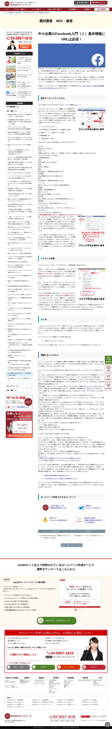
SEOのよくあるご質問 (54, 683)
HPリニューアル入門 (39, 683)
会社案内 (84, 720)
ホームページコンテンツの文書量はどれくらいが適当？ (20, 276)
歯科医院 (66, 685)
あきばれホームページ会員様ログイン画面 (42, 702)
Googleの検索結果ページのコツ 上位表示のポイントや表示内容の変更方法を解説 (19, 133)
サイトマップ (91, 720)
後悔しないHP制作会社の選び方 (25, 680)
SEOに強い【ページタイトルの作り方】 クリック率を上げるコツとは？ (19, 228)
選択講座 (20, 103)
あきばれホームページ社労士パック (15, 706)
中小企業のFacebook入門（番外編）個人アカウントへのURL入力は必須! (19, 369)
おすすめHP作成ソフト (40, 680)
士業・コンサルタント (69, 680)
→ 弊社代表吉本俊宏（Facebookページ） (56, 475)
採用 (65, 687)
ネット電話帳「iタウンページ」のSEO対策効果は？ (19, 319)
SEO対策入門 (23, 682)
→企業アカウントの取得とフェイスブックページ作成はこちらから (59, 458)
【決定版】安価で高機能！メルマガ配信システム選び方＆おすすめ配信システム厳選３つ (20, 211)
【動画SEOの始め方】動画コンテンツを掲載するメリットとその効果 (20, 163)
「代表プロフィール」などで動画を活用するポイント (20, 309)
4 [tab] (84, 610)
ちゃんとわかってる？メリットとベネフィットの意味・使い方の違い (24, 68)
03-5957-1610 (82, 2)
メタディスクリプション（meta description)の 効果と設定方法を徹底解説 (19, 128)
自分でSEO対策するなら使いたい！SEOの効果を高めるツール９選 (20, 205)
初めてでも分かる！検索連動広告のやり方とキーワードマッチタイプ (20, 200)
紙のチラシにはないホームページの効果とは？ (20, 145)
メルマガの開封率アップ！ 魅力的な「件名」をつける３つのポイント (20, 233)
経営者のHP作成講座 (12, 678)
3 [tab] (81, 610)
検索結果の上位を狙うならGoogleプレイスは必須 (20, 330)
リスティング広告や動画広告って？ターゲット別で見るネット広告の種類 (20, 238)
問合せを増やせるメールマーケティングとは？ (20, 244)
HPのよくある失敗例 (10, 682)
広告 (50, 690)
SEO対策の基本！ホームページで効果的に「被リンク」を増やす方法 (20, 115)
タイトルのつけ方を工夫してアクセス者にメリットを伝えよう (20, 314)
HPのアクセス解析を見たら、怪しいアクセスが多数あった (19, 290)
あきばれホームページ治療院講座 (40, 700)
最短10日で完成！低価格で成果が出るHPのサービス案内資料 (93, 520)
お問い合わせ (96, 683)
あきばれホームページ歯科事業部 (15, 700)
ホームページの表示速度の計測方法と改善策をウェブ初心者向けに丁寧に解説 (20, 158)
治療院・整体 (67, 682)
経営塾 (94, 682)
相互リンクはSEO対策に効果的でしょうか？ (19, 281)
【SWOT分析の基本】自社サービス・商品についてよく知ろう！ (20, 194)
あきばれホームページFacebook (90, 704)
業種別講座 (70, 678)
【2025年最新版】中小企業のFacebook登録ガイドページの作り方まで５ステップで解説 (24, 94)
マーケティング (53, 688)
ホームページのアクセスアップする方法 (19, 173)
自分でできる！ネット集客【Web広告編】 (24, 75)
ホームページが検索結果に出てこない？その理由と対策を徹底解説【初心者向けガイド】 (19, 152)
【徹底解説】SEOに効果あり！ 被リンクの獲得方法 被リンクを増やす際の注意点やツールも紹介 (20, 121)
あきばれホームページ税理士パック (15, 704)
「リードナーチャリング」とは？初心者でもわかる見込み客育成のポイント (20, 177)
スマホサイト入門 (38, 682)
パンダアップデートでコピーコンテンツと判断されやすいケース (20, 271)
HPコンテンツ (13, 386)
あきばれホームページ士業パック (15, 702)
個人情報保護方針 (102, 720)
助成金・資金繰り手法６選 (85, 680)
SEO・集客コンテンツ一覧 (71, 545)
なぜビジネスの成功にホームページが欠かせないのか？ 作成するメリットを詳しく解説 (20, 139)
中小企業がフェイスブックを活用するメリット (20, 379)
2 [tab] (78, 610)
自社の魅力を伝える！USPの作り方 (18, 262)
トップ (6, 9)
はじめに (7, 680)
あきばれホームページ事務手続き (65, 700)
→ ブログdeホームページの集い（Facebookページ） (60, 478)
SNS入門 (51, 687)
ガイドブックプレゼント (99, 685)
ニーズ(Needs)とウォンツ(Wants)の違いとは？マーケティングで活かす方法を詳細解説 (20, 183)
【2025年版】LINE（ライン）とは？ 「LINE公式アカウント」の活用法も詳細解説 (24, 60)
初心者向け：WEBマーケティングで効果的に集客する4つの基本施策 (20, 189)
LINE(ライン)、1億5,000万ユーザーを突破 (20, 339)
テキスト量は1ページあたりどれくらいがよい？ (19, 304)
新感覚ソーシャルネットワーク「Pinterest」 (16, 356)
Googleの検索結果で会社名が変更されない (20, 286)
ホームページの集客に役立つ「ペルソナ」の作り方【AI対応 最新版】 (20, 266)
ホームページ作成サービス (11, 687)
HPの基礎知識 (13, 106)
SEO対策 (51, 682)
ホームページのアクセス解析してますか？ (20, 294)
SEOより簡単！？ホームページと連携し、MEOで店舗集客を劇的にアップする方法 (24, 85)
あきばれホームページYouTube (90, 702)
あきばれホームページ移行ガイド (65, 702)
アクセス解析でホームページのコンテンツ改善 (20, 335)
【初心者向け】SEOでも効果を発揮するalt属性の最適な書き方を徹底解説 (20, 168)
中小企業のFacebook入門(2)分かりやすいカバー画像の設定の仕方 (19, 351)
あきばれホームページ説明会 (90, 700)
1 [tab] (76, 610)
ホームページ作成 (9, 685)
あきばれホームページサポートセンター (42, 704)
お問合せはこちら (99, 2)
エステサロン (67, 683)
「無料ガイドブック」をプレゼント (89, 386)
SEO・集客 (12, 111)
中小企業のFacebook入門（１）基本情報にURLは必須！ (19, 374)
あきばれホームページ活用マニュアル (66, 704)
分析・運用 (12, 390)
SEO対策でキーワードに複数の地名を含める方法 (20, 298)
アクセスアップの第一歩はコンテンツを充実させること (20, 325)
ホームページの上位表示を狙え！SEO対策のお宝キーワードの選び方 (20, 257)
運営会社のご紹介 (97, 680)
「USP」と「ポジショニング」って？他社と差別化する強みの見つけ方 (20, 217)
